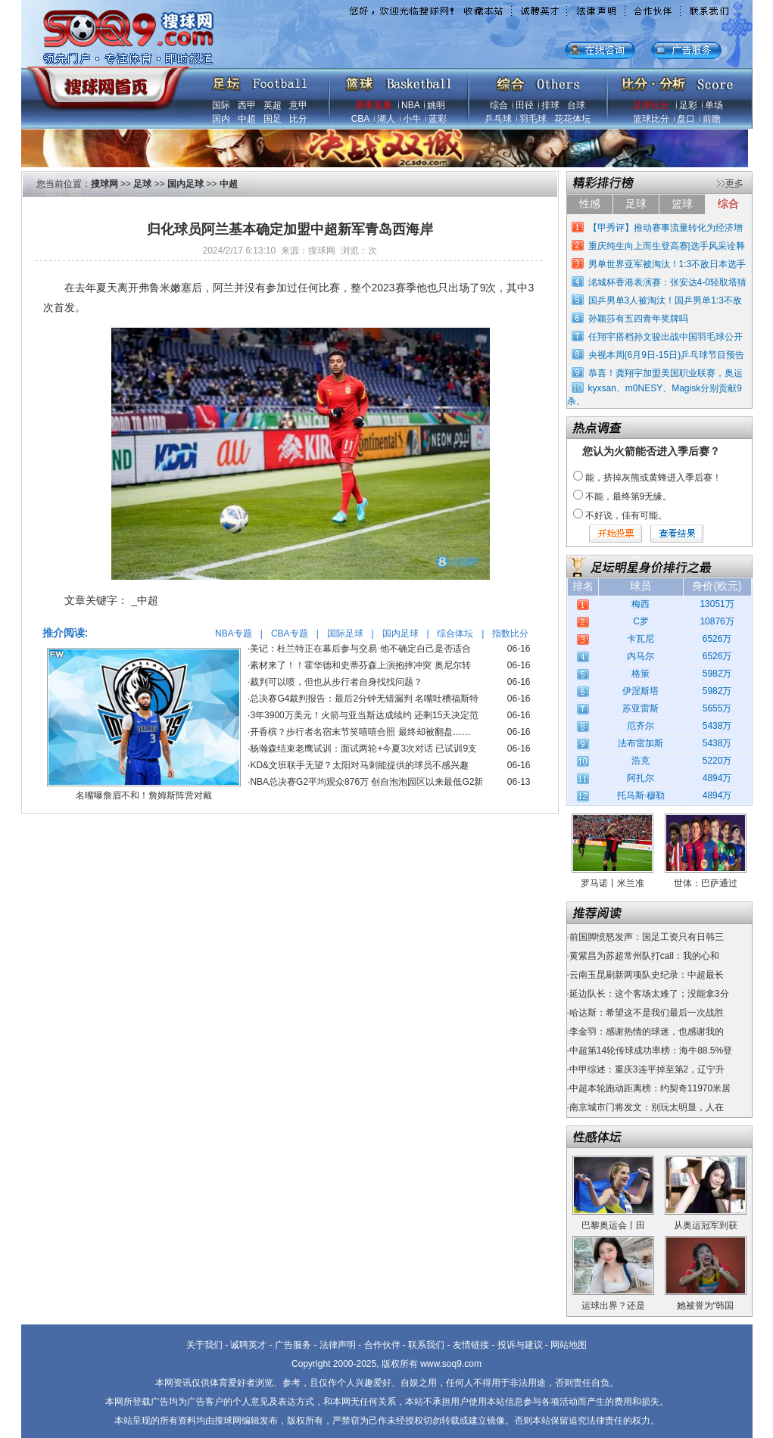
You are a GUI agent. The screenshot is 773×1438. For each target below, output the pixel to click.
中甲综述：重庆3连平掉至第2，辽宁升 (647, 1069)
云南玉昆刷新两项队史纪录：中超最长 (646, 975)
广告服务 (293, 1345)
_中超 (145, 600)
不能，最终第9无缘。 (628, 496)
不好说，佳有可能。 (626, 515)
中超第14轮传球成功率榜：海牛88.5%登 (650, 1050)
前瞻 (712, 119)
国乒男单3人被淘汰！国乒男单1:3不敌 (665, 300)
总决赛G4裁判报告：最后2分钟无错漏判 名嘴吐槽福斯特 (364, 698)
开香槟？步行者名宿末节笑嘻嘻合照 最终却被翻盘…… (360, 732)
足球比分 (651, 105)
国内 (221, 119)
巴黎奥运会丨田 (613, 1225)
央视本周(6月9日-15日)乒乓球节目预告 (666, 355)
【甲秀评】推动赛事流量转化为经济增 (665, 228)
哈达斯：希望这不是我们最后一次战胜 (646, 1012)
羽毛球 (533, 119)
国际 (221, 105)
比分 (298, 119)
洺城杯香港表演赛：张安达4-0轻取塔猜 (667, 282)
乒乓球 (498, 119)
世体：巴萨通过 (705, 883)
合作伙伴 (382, 1345)
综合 (499, 105)
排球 (550, 105)
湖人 (386, 119)
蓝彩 (438, 119)
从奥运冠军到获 (705, 1225)
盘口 (686, 119)
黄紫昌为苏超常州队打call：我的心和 (644, 956)
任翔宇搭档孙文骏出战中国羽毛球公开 (665, 336)
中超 (247, 119)
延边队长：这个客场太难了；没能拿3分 (649, 993)
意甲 (298, 105)
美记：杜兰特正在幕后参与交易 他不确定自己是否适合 (360, 648)
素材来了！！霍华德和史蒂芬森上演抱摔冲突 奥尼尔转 (360, 665)
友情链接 (471, 1345)
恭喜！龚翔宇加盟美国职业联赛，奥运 (665, 373)
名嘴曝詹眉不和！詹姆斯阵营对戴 (144, 795)
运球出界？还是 (613, 1305)
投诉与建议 (520, 1345)
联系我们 (426, 1345)
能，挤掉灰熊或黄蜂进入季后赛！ (653, 477)
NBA (410, 105)
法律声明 (337, 1345)
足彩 (688, 105)
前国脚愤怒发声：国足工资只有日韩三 (646, 937)
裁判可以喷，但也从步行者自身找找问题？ (336, 682)
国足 (272, 119)
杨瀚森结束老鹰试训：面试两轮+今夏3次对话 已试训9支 (363, 748)
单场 (714, 105)
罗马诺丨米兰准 (612, 883)
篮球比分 (651, 119)
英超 (272, 105)
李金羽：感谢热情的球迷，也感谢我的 (646, 1031)
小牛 (412, 119)
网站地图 (568, 1345)
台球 (576, 105)
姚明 (436, 105)
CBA (360, 119)
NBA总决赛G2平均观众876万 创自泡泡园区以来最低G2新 (366, 782)
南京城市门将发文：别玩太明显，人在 (646, 1107)
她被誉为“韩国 (705, 1305)
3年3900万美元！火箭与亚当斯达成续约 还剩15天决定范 (364, 715)
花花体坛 (572, 119)
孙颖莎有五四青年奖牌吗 (638, 318)
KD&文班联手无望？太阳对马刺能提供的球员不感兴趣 (359, 765)
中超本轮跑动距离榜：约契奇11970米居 (650, 1088)
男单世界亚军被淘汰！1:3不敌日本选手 (667, 264)
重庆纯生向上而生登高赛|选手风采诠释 (666, 246)
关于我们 (204, 1345)
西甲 (247, 105)
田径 (525, 105)
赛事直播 (373, 105)
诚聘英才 (248, 1345)
